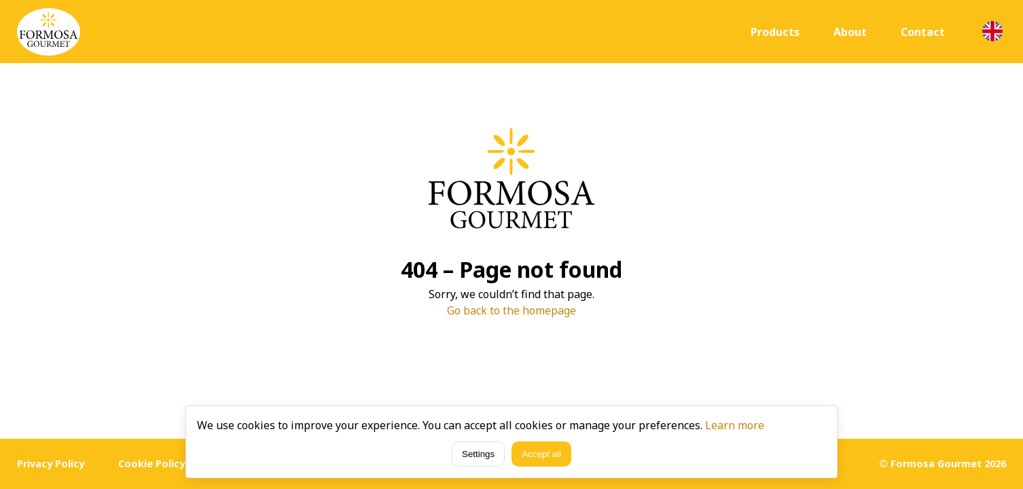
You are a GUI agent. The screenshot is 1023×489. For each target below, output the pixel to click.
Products (775, 31)
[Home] (48, 32)
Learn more (734, 425)
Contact (923, 31)
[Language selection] (992, 31)
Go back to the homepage (511, 310)
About (850, 31)
